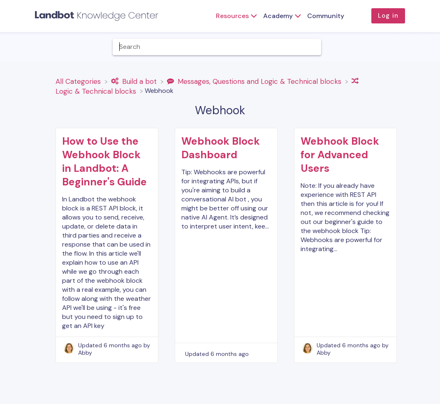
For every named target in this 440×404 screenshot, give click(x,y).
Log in (388, 16)
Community (325, 16)
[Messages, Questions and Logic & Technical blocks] (255, 80)
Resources (232, 16)
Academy (278, 16)
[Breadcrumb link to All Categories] (79, 80)
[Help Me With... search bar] (217, 47)
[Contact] (430, 46)
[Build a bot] (135, 80)
